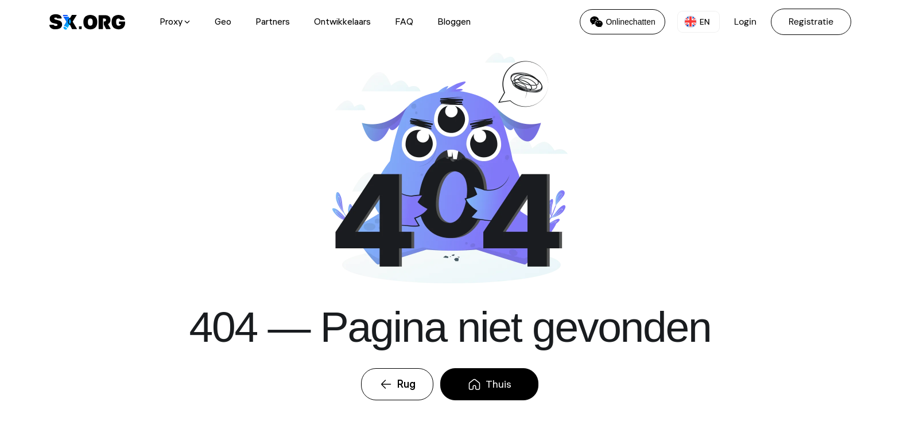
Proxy (175, 22)
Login (745, 21)
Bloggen (454, 22)
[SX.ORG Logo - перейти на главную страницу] (87, 21)
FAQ (404, 22)
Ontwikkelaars (342, 22)
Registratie (811, 21)
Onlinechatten (622, 22)
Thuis (489, 384)
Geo (223, 22)
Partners (272, 22)
